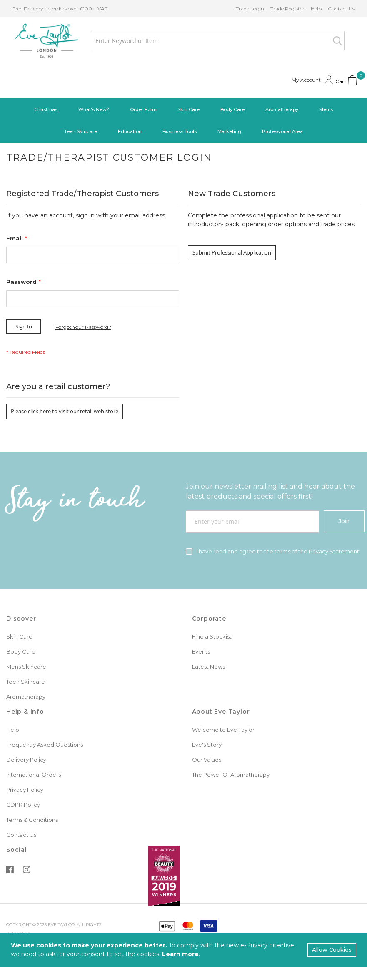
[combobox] (218, 40)
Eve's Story (207, 744)
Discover (21, 618)
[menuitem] (46, 109)
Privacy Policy (24, 789)
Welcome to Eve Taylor (223, 729)
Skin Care (19, 636)
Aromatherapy (25, 696)
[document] (183, 950)
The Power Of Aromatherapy (231, 774)
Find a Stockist (212, 636)
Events (201, 651)
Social (16, 849)
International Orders (33, 774)
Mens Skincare (26, 666)
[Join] (344, 521)
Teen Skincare (25, 681)
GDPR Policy (23, 804)
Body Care (20, 651)
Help (316, 8)
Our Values (206, 759)
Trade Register (287, 8)
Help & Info (25, 711)
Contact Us (341, 8)
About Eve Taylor (221, 711)
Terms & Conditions (32, 819)
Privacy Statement (334, 551)
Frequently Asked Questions (44, 744)
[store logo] (46, 40)
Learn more (180, 954)
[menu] (183, 120)
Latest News (208, 666)
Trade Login (250, 8)
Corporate (209, 618)
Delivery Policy (26, 759)
